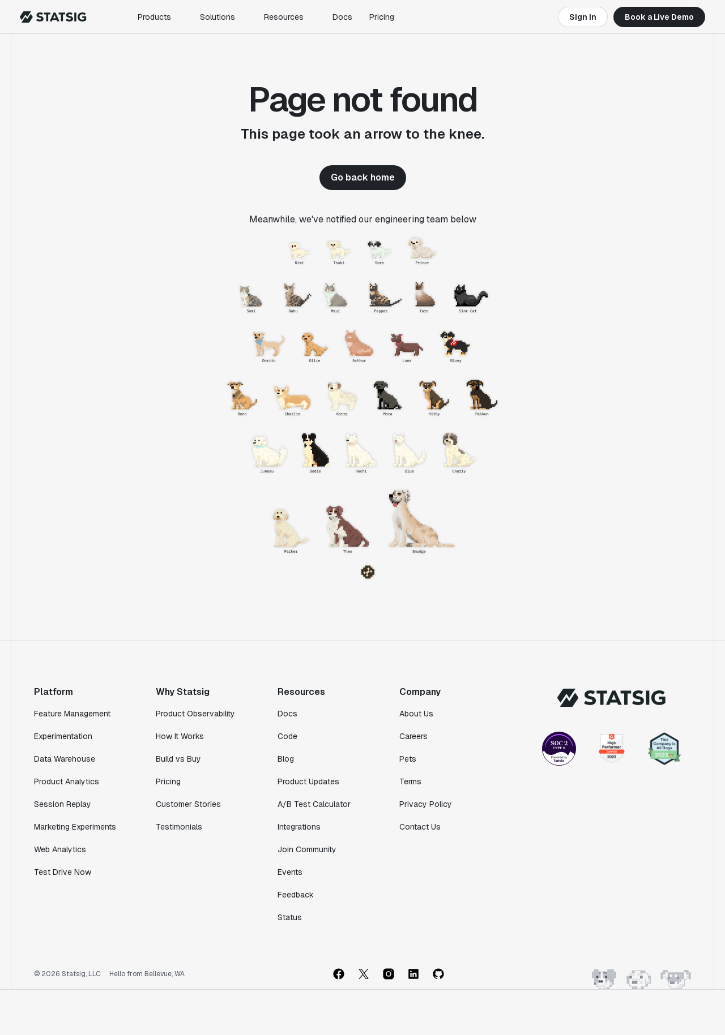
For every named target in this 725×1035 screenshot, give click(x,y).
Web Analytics (60, 849)
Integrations (299, 827)
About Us (416, 713)
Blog (286, 759)
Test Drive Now (62, 872)
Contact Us (420, 827)
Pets (407, 759)
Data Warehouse (64, 759)
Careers (413, 736)
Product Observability (195, 713)
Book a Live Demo (659, 17)
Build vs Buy (178, 759)
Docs (342, 17)
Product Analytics (66, 781)
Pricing (381, 17)
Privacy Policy (425, 804)
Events (290, 872)
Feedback (296, 895)
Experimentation (63, 736)
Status (290, 917)
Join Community (307, 849)
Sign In (582, 17)
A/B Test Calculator (314, 804)
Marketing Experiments (75, 827)
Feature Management (72, 713)
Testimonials (179, 827)
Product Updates (308, 781)
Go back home (363, 177)
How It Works (180, 736)
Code (287, 736)
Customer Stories (188, 804)
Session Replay (62, 804)
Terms (410, 781)
